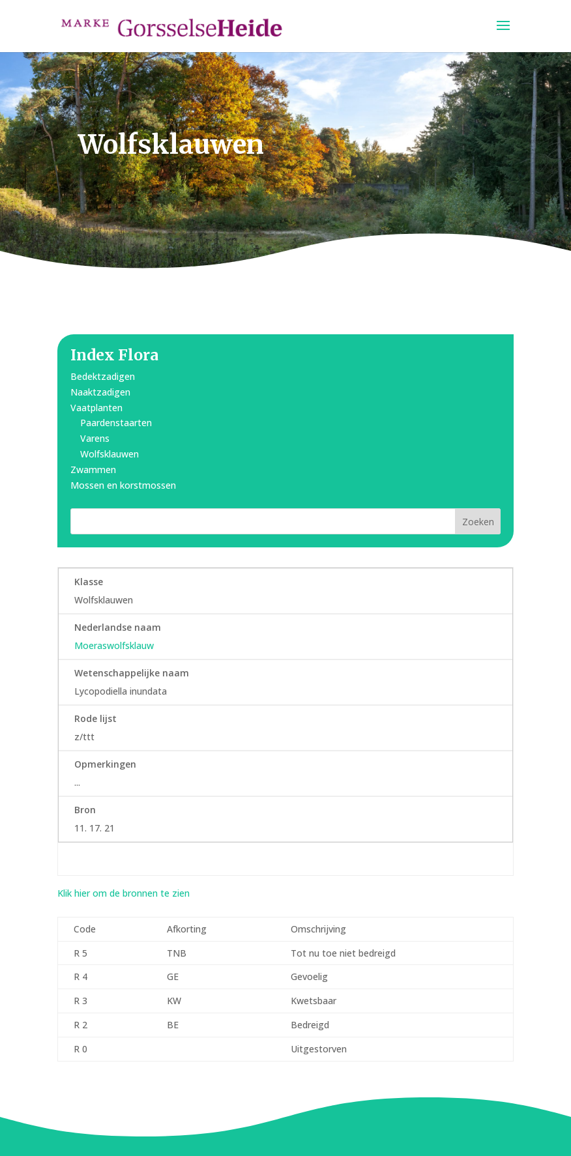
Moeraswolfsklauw (114, 645)
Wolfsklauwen (109, 454)
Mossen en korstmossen (123, 485)
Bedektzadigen (102, 376)
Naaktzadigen (100, 392)
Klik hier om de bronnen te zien (123, 893)
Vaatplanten (96, 407)
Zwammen (93, 469)
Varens (95, 438)
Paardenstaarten (116, 422)
